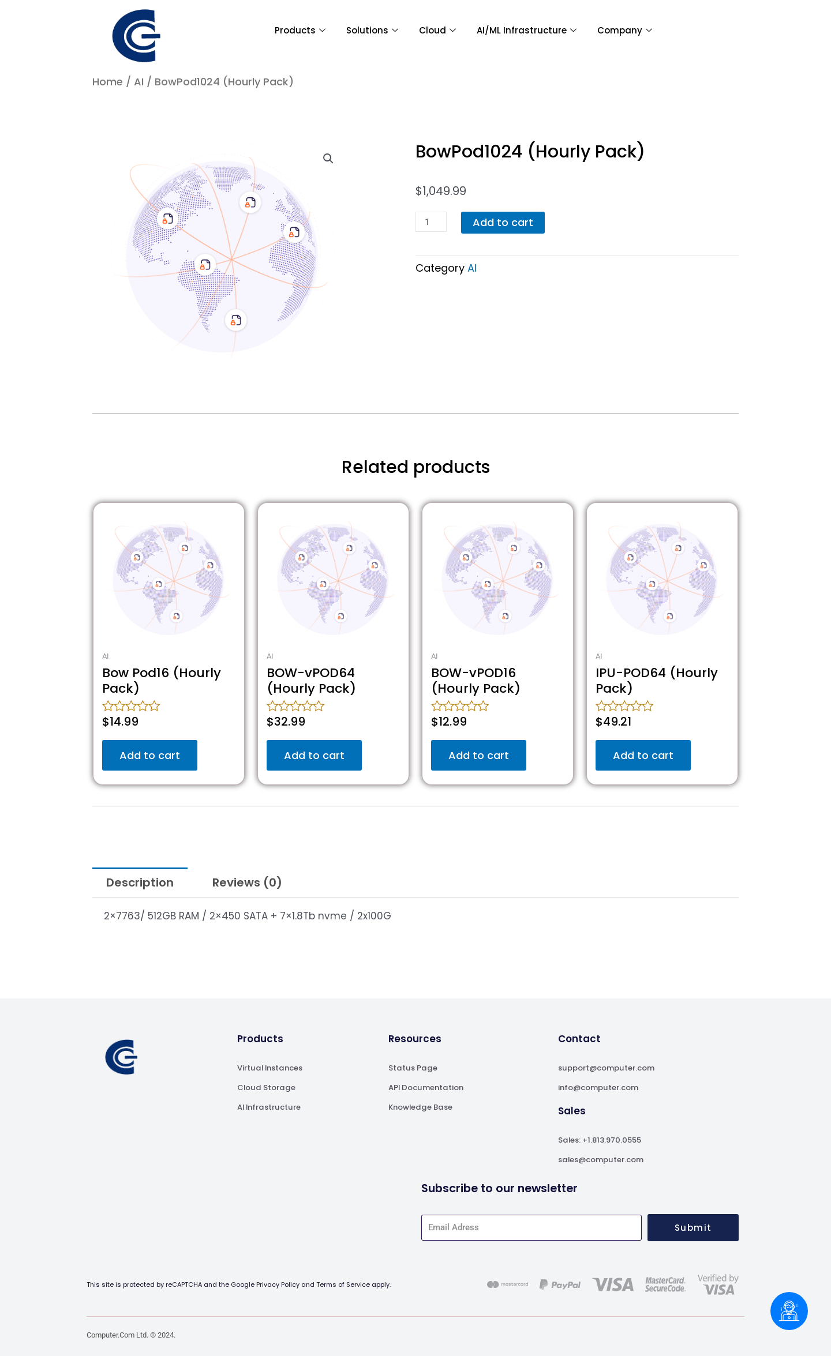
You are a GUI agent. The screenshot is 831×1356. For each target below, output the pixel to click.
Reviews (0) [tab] (247, 882)
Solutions (372, 30)
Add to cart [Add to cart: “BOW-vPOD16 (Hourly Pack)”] (478, 755)
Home (107, 81)
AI (139, 81)
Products (300, 30)
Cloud (437, 30)
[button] (328, 158)
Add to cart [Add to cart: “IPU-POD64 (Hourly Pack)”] (643, 755)
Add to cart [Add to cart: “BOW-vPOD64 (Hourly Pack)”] (314, 755)
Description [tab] (140, 882)
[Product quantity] (431, 222)
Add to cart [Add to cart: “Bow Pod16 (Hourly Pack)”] (149, 755)
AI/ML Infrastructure (527, 30)
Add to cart (503, 222)
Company (624, 30)
